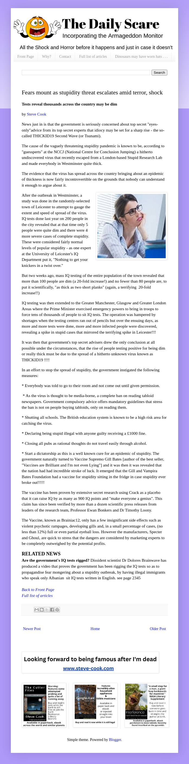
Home (95, 629)
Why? (46, 57)
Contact (65, 57)
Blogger (115, 740)
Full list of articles (93, 57)
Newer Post (32, 629)
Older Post (158, 629)
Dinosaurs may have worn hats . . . (141, 57)
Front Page (25, 57)
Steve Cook (36, 114)
